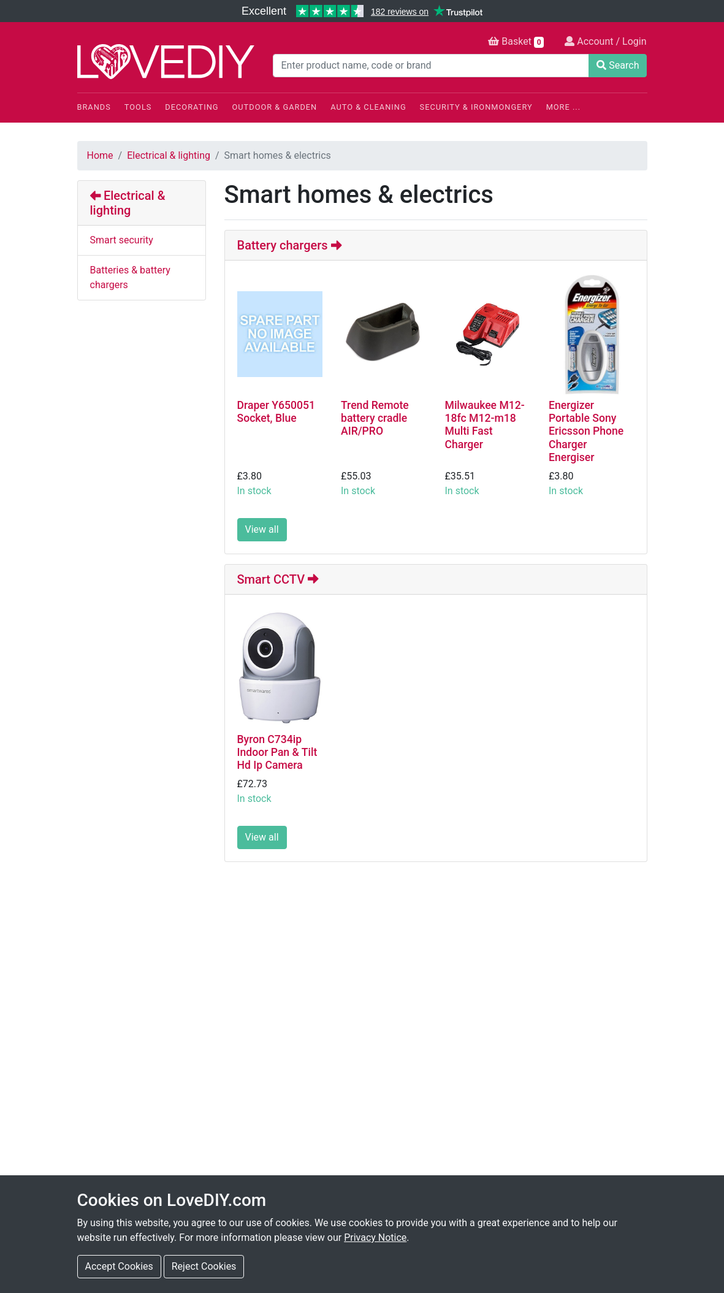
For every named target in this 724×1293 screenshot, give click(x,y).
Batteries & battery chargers (130, 277)
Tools (138, 107)
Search (617, 65)
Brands (94, 107)
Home (100, 155)
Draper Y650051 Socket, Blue (276, 411)
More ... (563, 107)
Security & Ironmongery (476, 107)
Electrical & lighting (168, 155)
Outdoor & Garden (275, 107)
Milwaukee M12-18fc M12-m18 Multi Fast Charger (485, 424)
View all (262, 529)
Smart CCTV (278, 579)
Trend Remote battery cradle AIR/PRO (375, 418)
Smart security (121, 240)
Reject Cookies (204, 1266)
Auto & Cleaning (368, 107)
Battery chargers (289, 245)
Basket (516, 42)
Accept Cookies (119, 1266)
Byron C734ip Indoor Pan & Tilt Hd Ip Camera (277, 752)
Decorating (191, 107)
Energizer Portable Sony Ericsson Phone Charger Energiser (586, 431)
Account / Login (605, 41)
